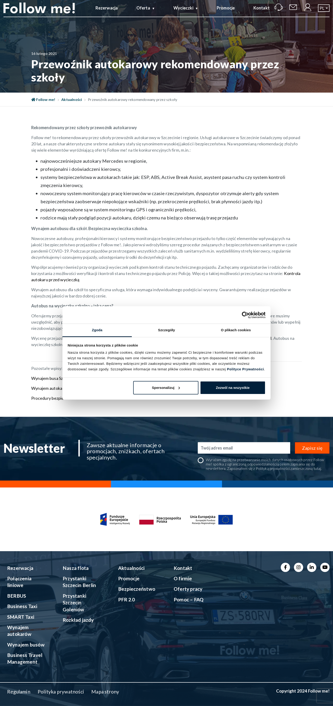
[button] (324, 12)
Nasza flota (76, 568)
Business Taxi (22, 606)
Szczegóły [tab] (166, 330)
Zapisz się (312, 448)
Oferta (143, 12)
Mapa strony (105, 691)
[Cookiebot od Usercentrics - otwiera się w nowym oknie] (245, 315)
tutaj (317, 468)
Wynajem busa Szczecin (53, 378)
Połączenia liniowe (19, 581)
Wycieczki (183, 12)
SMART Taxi (20, 617)
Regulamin (18, 691)
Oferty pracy (188, 589)
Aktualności (71, 99)
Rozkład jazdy (78, 620)
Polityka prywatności (61, 691)
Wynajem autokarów (19, 630)
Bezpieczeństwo (136, 589)
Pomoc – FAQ (189, 599)
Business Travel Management (24, 658)
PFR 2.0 (126, 599)
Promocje (226, 12)
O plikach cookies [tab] (236, 330)
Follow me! (43, 99)
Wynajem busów (26, 644)
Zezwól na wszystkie (233, 388)
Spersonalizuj (166, 388)
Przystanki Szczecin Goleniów (74, 602)
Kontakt (261, 12)
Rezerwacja (107, 12)
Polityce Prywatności (245, 369)
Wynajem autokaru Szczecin (57, 388)
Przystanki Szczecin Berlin (79, 581)
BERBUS (16, 596)
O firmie (183, 578)
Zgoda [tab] (97, 330)
